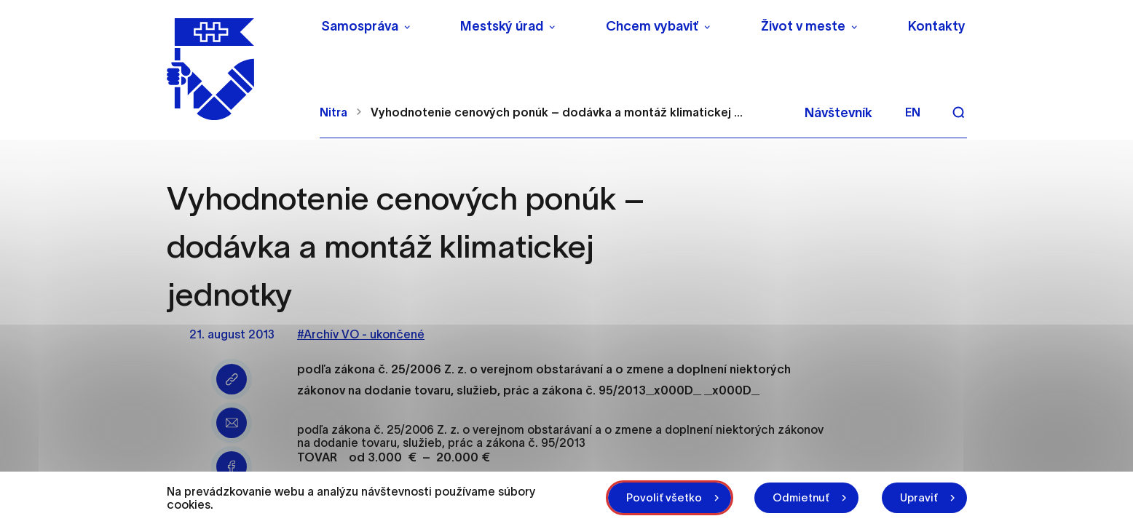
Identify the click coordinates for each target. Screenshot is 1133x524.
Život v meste (803, 26)
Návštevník (838, 113)
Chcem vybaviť (652, 26)
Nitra (333, 112)
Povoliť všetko (664, 497)
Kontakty (937, 26)
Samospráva (359, 26)
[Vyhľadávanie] (958, 112)
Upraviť (919, 497)
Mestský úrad (501, 26)
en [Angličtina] (912, 112)
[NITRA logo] (234, 69)
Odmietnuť (801, 497)
